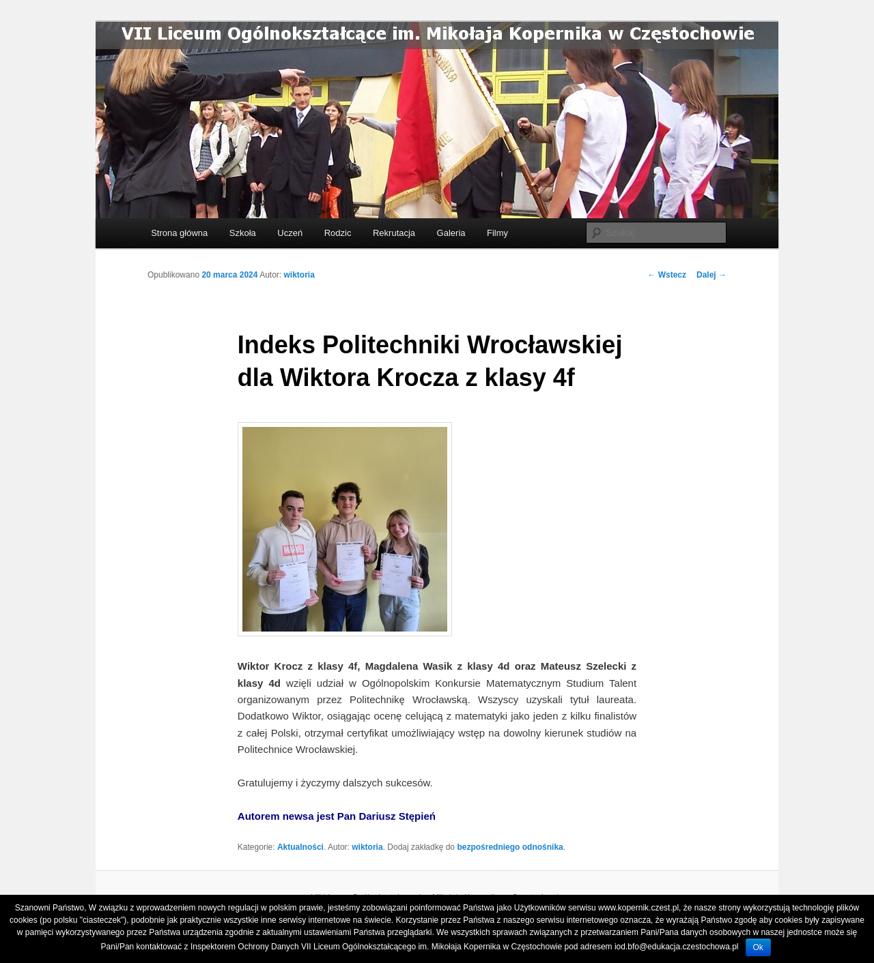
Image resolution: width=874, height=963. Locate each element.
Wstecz (666, 275)
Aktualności (300, 847)
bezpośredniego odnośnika (510, 847)
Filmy (497, 233)
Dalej (711, 275)
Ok (758, 947)
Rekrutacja (394, 233)
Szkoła (242, 233)
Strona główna (179, 233)
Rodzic (338, 233)
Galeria (451, 233)
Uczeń (289, 233)
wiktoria (299, 275)
